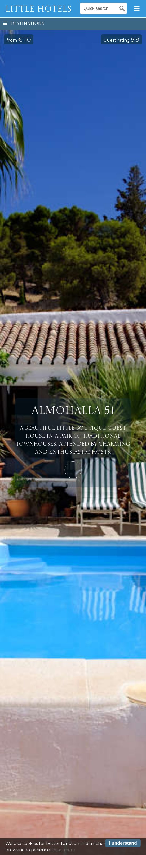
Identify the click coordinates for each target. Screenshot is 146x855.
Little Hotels (38, 9)
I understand (123, 844)
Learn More (72, 469)
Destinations (23, 24)
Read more (63, 851)
